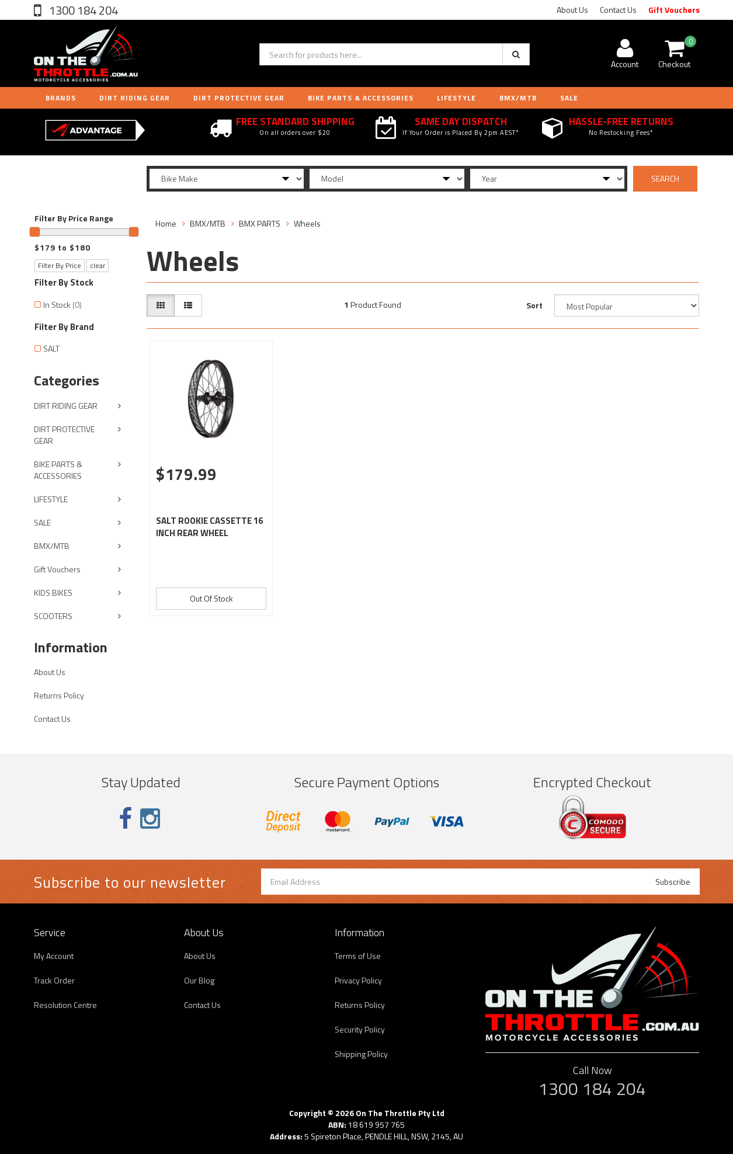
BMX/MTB (518, 97)
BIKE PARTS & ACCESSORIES (361, 97)
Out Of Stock (211, 598)
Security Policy (360, 1029)
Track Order (54, 980)
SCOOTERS (53, 616)
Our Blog (199, 980)
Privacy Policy (358, 980)
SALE (42, 522)
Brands (61, 97)
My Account (54, 956)
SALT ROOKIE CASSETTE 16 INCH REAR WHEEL (209, 527)
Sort (534, 305)
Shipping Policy (361, 1054)
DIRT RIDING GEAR (134, 97)
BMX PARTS (259, 223)
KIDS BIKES (53, 592)
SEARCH (665, 178)
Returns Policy (59, 695)
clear (97, 265)
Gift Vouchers (674, 10)
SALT (51, 348)
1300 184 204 (82, 10)
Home (165, 223)
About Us (572, 10)
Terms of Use (358, 956)
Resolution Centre (65, 1005)
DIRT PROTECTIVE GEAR (238, 97)
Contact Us (618, 10)
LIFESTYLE (456, 97)
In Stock (62, 304)
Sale (569, 97)
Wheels (307, 223)
